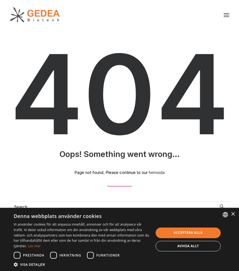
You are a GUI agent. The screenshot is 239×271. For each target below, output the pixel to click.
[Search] (119, 206)
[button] (226, 15)
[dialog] (119, 239)
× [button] (233, 214)
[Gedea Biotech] (35, 14)
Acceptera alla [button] (188, 232)
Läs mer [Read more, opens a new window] (34, 246)
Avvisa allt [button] (188, 246)
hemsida (157, 172)
